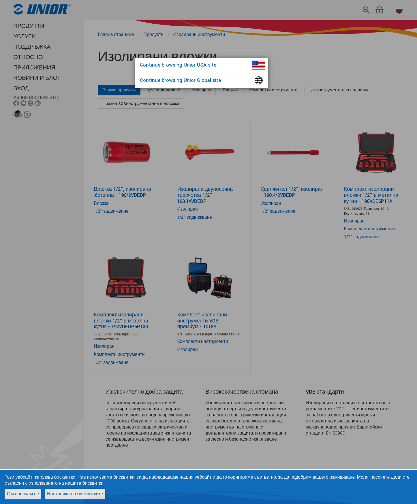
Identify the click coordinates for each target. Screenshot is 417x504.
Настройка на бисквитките (75, 494)
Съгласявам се (23, 494)
